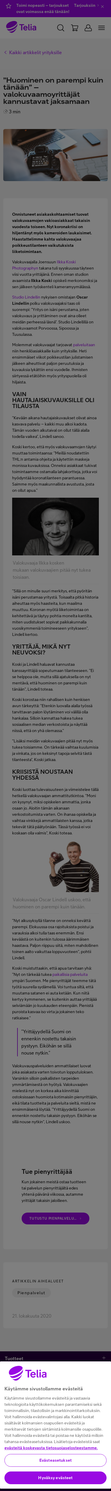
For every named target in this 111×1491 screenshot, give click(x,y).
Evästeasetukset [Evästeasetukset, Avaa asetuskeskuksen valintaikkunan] (55, 1482)
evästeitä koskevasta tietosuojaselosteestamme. (51, 1470)
